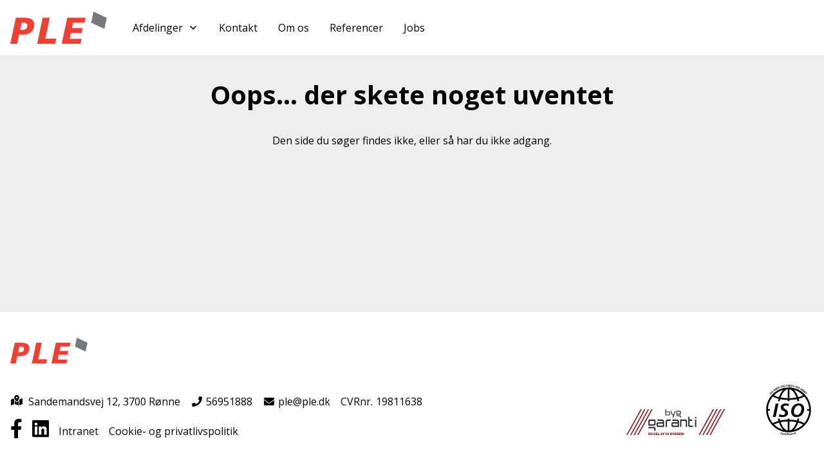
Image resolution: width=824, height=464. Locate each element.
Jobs (414, 28)
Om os (293, 28)
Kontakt (238, 28)
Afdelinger (165, 28)
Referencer (356, 28)
